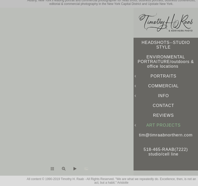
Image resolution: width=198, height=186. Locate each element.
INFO (163, 96)
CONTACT (163, 105)
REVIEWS (163, 115)
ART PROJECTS (163, 125)
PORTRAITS (163, 76)
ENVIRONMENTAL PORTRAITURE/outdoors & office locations (166, 61)
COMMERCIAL (163, 86)
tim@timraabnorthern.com (166, 135)
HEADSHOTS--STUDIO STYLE (166, 44)
